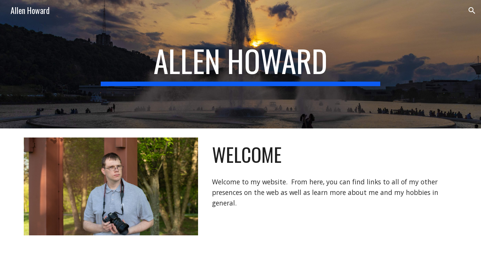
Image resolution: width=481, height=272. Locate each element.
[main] (240, 64)
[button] (472, 11)
